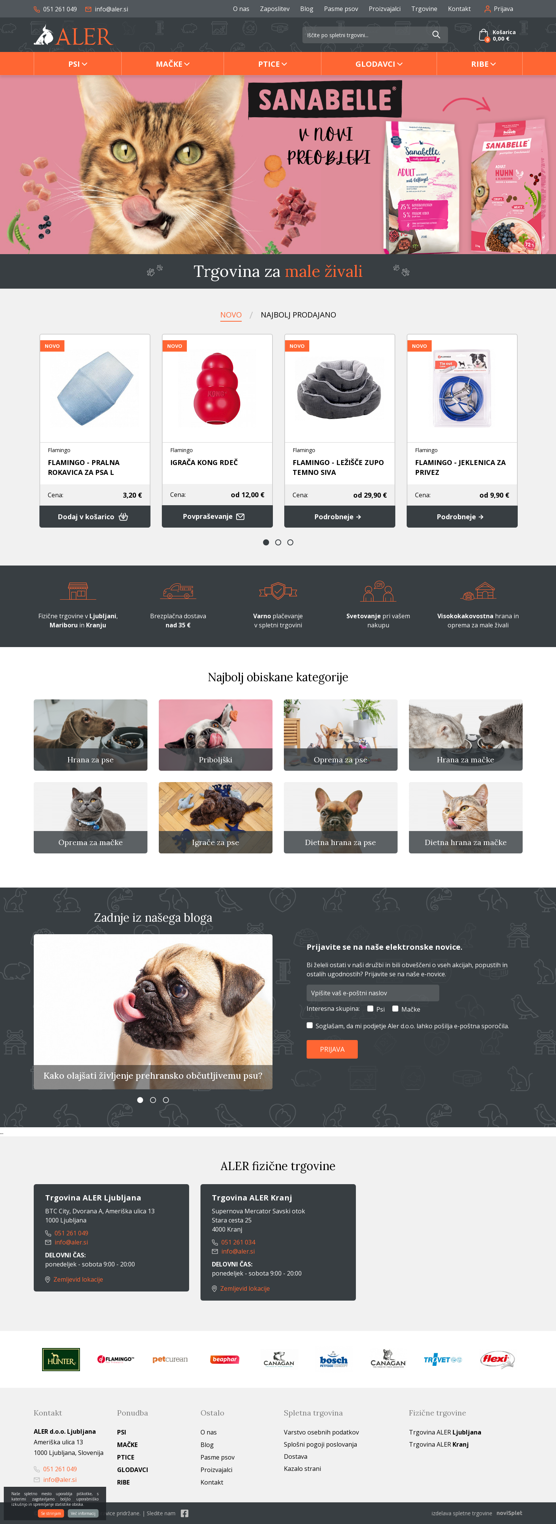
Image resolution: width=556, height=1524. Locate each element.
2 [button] (278, 542)
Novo (231, 315)
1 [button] (266, 542)
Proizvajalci (385, 9)
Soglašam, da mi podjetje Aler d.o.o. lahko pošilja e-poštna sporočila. (412, 1026)
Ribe (480, 64)
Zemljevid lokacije (74, 1279)
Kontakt (459, 9)
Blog (306, 9)
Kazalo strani (302, 1468)
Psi (74, 64)
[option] (278, 164)
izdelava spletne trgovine (462, 1513)
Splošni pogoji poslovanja (320, 1444)
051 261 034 (233, 1242)
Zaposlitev (275, 9)
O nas (241, 9)
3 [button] (290, 542)
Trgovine (424, 9)
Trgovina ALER (445, 1432)
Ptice (269, 64)
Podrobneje (339, 517)
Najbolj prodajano (298, 315)
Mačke (169, 64)
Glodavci (375, 64)
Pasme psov (341, 9)
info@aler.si (106, 9)
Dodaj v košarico (95, 516)
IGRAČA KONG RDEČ (204, 462)
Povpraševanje (217, 516)
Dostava (295, 1456)
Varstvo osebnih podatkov (321, 1432)
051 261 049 (55, 9)
